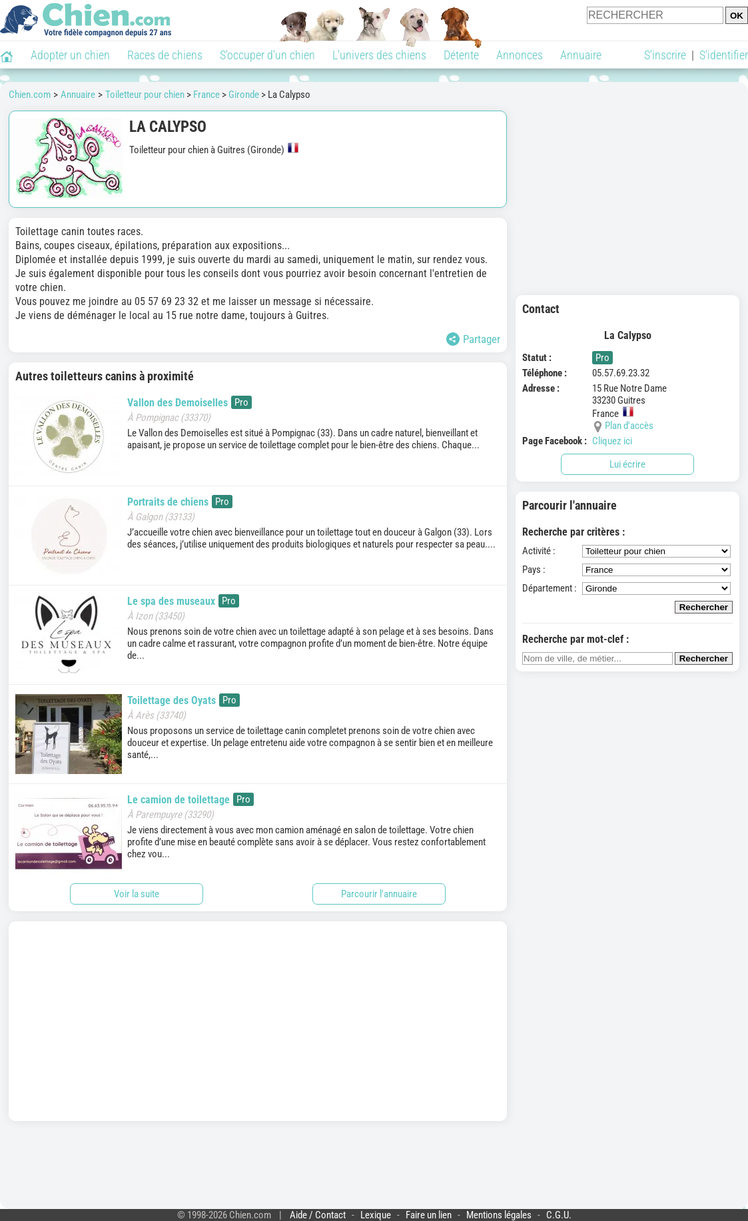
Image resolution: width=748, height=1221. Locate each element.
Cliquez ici (612, 441)
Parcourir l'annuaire (379, 894)
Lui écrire (627, 464)
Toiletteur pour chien (145, 95)
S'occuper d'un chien (267, 55)
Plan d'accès (629, 426)
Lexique (375, 1215)
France (206, 95)
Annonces (519, 55)
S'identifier (723, 55)
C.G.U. (558, 1215)
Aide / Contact (318, 1215)
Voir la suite (136, 894)
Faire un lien (429, 1215)
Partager (473, 339)
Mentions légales (499, 1215)
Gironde (243, 95)
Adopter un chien (70, 55)
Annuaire (580, 55)
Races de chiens (164, 55)
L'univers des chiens (379, 55)
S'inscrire (665, 55)
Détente (461, 55)
